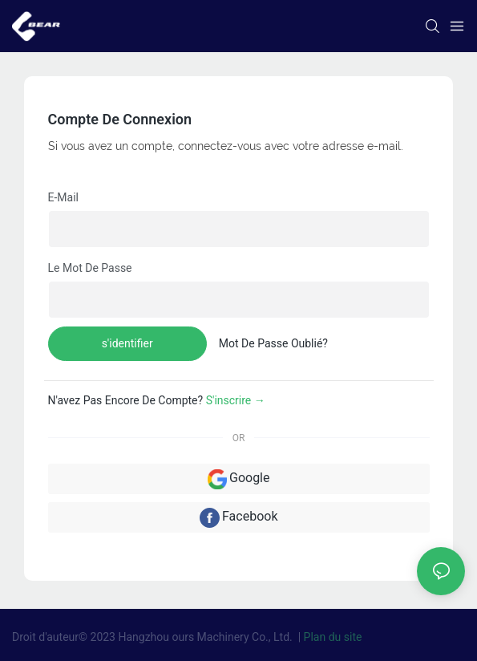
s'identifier (127, 343)
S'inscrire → (235, 400)
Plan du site (333, 637)
